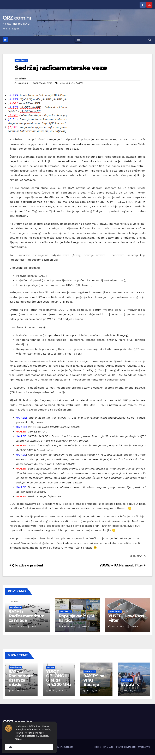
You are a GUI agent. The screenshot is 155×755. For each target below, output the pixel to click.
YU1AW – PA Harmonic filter (122, 565)
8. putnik (130, 684)
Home (97, 747)
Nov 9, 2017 (56, 690)
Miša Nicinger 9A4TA (71, 83)
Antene (50, 667)
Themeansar (66, 747)
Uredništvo (144, 747)
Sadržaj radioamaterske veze (61, 68)
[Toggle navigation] (78, 39)
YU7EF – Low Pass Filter (126, 618)
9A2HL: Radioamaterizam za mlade (26, 616)
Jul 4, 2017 (93, 690)
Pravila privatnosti (126, 747)
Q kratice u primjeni (26, 565)
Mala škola (21, 60)
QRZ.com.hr (17, 18)
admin (22, 78)
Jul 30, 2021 (19, 690)
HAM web (108, 747)
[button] (149, 39)
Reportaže (90, 671)
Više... (18, 739)
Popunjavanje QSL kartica (77, 618)
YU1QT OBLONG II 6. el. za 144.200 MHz (58, 678)
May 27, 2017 (131, 690)
